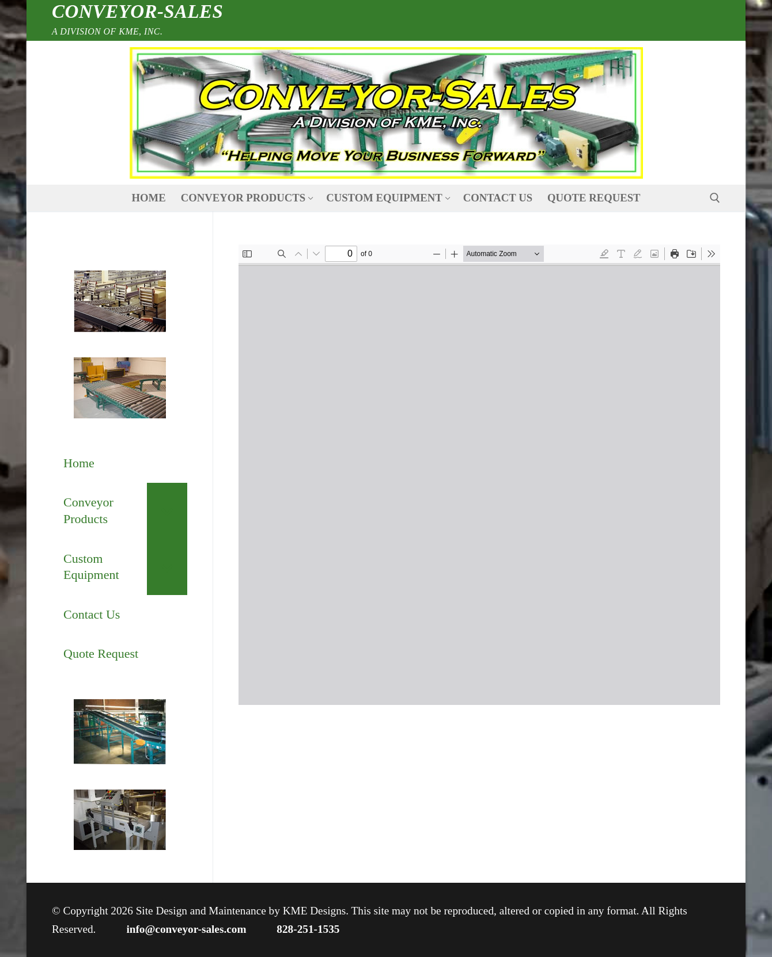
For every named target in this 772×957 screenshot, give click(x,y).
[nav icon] (385, 113)
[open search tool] (715, 198)
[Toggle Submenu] (167, 511)
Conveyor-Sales (137, 11)
